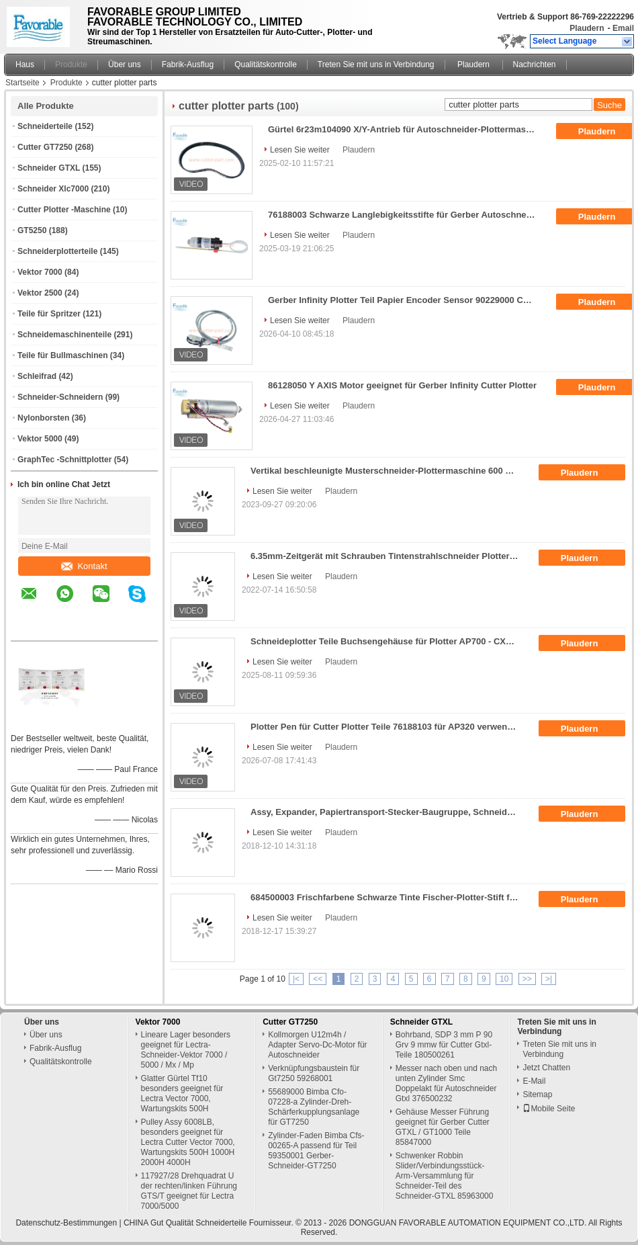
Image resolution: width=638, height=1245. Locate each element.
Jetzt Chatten (546, 1067)
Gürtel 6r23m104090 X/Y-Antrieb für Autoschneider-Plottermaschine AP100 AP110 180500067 (406, 129)
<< (317, 979)
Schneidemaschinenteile (64, 334)
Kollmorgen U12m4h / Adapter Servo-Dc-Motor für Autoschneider (317, 1045)
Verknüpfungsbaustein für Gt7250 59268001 (313, 1073)
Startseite (22, 82)
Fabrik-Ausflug (188, 64)
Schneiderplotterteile (57, 251)
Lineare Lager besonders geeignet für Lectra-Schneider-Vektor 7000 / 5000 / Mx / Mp (185, 1050)
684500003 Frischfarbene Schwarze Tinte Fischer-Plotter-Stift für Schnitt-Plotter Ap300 (389, 897)
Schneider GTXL (48, 168)
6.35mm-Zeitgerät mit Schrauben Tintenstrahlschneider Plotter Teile (389, 556)
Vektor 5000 (39, 438)
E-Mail (533, 1081)
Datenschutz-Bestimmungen (66, 1223)
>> (527, 979)
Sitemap (537, 1094)
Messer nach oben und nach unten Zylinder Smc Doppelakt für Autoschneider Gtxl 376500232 (446, 1083)
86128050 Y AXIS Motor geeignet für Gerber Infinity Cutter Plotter (402, 385)
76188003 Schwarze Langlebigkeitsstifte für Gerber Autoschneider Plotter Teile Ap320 (406, 215)
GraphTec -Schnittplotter (64, 459)
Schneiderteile (45, 126)
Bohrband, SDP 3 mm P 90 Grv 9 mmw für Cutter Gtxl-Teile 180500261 (444, 1045)
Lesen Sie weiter (300, 150)
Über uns (124, 64)
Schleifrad (36, 376)
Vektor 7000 (39, 272)
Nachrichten (534, 64)
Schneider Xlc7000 (53, 189)
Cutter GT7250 (45, 147)
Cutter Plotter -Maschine (64, 209)
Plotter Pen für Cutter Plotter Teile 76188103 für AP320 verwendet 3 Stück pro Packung (389, 727)
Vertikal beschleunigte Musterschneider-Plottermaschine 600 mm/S (389, 471)
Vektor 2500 (39, 293)
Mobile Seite (548, 1108)
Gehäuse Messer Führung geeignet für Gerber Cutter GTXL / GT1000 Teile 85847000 (443, 1127)
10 (504, 979)
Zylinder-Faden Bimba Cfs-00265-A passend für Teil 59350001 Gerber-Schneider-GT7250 (316, 1150)
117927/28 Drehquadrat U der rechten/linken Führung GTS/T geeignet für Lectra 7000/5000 (189, 1191)
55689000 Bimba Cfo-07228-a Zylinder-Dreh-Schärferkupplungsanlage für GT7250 (313, 1107)
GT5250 (31, 230)
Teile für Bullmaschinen (62, 355)
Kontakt (84, 566)
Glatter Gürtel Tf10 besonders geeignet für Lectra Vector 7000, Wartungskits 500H (182, 1093)
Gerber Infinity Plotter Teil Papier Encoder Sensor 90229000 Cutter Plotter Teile (406, 300)
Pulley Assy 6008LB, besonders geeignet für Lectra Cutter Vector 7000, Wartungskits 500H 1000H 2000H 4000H (188, 1142)
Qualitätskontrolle (265, 64)
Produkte (71, 64)
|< (296, 979)
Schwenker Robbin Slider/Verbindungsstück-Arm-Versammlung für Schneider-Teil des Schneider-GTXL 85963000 (445, 1176)
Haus (24, 64)
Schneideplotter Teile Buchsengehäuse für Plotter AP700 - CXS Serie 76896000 (389, 641)
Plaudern (586, 28)
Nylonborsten (43, 418)
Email (623, 28)
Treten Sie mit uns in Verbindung (376, 64)
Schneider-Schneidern (60, 397)
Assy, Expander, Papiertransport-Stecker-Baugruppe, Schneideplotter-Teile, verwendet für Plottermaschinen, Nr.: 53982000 (389, 812)
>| (548, 979)
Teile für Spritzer (49, 313)
